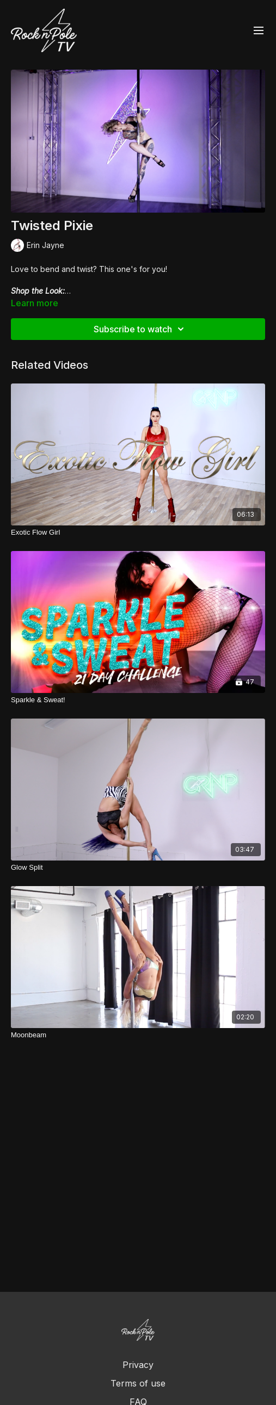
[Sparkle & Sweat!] (138, 700)
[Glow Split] (138, 867)
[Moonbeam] (138, 1035)
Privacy (138, 1364)
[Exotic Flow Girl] (138, 532)
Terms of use (138, 1383)
